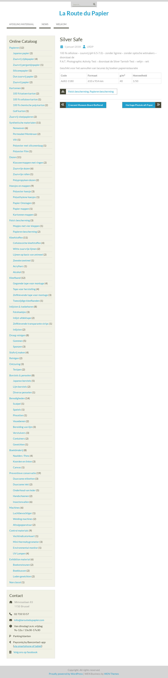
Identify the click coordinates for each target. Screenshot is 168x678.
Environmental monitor (25, 547)
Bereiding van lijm (22, 426)
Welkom (61, 24)
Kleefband (14, 277)
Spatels (17, 409)
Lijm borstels (20, 386)
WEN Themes (111, 673)
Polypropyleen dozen (24, 180)
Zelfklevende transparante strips (31, 323)
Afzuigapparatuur (22, 524)
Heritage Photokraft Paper (139, 105)
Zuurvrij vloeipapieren (21, 116)
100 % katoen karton (24, 93)
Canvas (17, 467)
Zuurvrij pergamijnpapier (26, 64)
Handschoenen (21, 496)
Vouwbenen (19, 421)
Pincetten (18, 415)
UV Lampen (19, 553)
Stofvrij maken (17, 352)
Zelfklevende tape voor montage (30, 294)
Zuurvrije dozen (21, 168)
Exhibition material (19, 559)
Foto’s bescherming (78, 91)
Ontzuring (14, 364)
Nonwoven (18, 128)
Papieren (14, 47)
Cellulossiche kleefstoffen (27, 242)
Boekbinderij (16, 450)
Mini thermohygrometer (26, 541)
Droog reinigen (17, 335)
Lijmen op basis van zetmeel (28, 254)
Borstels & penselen (20, 375)
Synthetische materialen (22, 122)
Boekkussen (19, 570)
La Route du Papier (84, 13)
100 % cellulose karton (25, 99)
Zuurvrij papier (21, 82)
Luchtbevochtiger (22, 513)
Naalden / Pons (21, 455)
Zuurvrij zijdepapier (23, 58)
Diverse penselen (22, 392)
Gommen (18, 340)
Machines (14, 507)
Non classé (15, 582)
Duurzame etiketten (24, 478)
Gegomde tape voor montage (28, 283)
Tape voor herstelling (24, 289)
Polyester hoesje (22, 191)
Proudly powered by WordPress (66, 673)
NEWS (45, 24)
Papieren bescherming (102, 91)
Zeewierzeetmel (22, 260)
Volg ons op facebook (25, 652)
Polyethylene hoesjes (24, 197)
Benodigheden (17, 398)
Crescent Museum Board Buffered (85, 105)
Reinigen (14, 358)
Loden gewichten (22, 576)
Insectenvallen (21, 501)
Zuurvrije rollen (21, 174)
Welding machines (23, 518)
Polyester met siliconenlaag (28, 145)
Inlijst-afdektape (22, 317)
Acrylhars (18, 266)
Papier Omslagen (22, 203)
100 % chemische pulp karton (28, 105)
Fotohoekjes (19, 312)
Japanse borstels (22, 380)
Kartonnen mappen (23, 214)
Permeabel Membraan (25, 133)
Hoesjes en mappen (19, 185)
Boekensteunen (21, 564)
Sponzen (17, 346)
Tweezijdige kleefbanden (26, 300)
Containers (19, 438)
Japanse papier (21, 53)
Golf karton (19, 111)
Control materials (18, 530)
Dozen (12, 157)
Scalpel (17, 403)
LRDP (90, 46)
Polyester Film (21, 151)
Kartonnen (15, 88)
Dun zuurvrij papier (23, 76)
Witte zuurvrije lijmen (25, 248)
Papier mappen (21, 208)
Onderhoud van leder (24, 490)
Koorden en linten (22, 461)
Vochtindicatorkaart (24, 536)
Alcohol (17, 272)
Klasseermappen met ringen (28, 162)
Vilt (15, 139)
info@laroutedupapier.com (29, 620)
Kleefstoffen (16, 237)
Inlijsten (17, 329)
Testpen (17, 369)
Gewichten (19, 444)
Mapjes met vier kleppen (26, 225)
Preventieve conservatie (22, 473)
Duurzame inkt (21, 484)
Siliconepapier (20, 70)
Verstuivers (19, 432)
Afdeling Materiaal (21, 24)
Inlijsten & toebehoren (21, 306)
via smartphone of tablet (28, 646)
